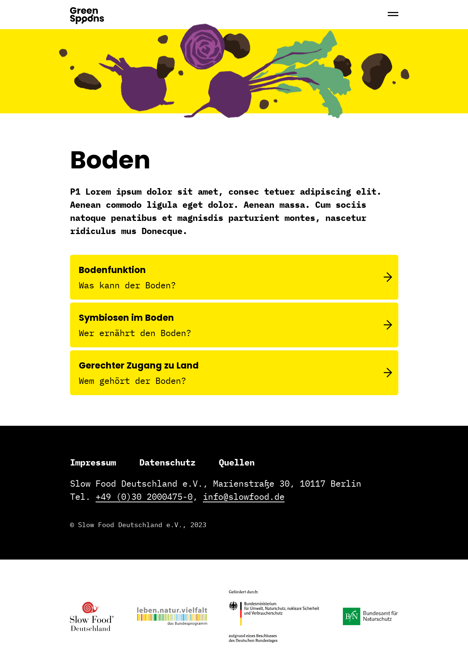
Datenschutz (167, 462)
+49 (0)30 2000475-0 (144, 496)
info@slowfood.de (244, 496)
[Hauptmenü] (393, 14)
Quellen (237, 462)
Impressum (93, 462)
